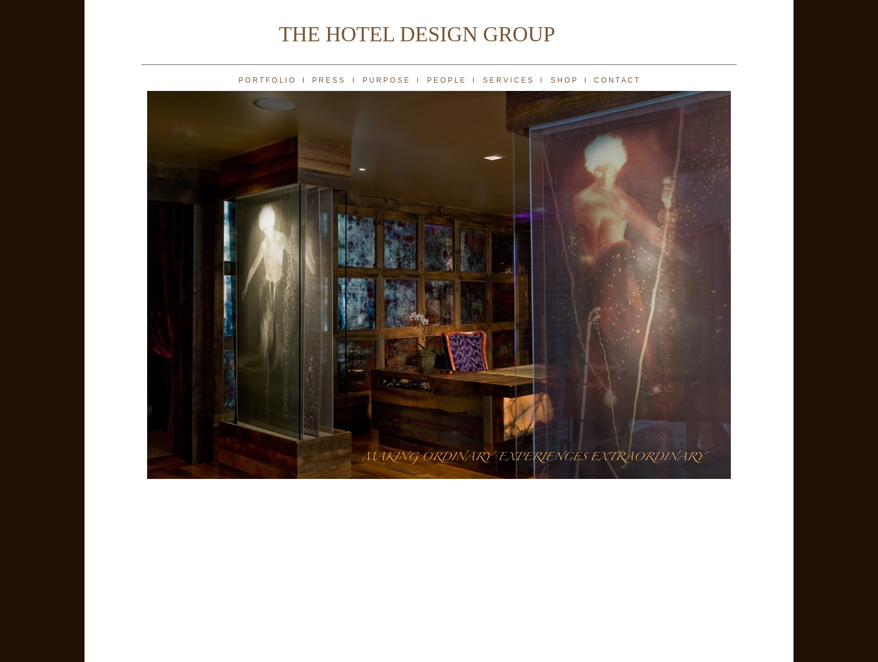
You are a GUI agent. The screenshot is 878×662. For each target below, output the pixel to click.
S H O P (564, 80)
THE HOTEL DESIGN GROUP (417, 34)
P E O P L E (447, 80)
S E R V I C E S (507, 80)
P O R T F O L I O (267, 80)
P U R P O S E (386, 80)
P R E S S (328, 80)
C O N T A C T (616, 80)
